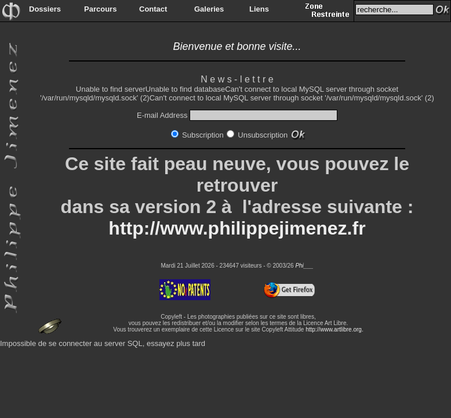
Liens (259, 9)
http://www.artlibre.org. (334, 329)
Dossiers (45, 9)
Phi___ (304, 265)
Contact (153, 9)
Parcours (100, 9)
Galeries (209, 9)
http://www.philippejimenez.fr (236, 228)
